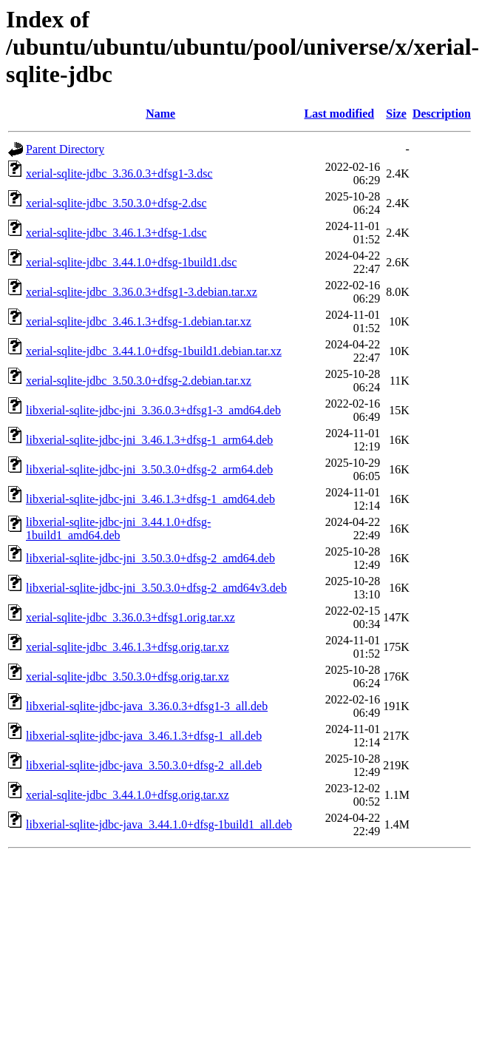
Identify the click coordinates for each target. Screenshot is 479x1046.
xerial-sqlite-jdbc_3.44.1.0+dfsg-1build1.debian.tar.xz (154, 351)
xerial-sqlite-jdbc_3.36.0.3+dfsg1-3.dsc (119, 173)
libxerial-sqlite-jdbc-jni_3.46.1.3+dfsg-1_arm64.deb (149, 439)
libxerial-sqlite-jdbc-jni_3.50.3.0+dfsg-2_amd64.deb (150, 558)
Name (160, 113)
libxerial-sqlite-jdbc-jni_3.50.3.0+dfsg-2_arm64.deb (149, 469)
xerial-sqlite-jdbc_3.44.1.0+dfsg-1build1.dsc (131, 262)
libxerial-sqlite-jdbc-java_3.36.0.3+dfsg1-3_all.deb (147, 706)
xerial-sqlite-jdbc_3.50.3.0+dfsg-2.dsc (116, 203)
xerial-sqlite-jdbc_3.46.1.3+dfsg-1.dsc (116, 232)
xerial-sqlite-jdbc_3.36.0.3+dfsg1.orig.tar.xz (130, 617)
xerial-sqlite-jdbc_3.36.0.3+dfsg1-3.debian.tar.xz (141, 292)
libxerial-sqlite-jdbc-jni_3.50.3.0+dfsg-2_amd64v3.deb (156, 587)
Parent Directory (65, 149)
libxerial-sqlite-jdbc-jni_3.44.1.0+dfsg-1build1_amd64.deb (118, 528)
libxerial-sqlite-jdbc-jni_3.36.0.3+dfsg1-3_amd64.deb (153, 410)
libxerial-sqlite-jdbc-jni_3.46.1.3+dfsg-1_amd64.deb (150, 499)
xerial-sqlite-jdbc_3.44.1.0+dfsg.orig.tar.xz (127, 795)
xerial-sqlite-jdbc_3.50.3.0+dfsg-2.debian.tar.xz (138, 380)
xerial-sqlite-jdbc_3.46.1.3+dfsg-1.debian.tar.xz (138, 321)
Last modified (340, 113)
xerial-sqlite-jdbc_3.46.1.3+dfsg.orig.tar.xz (127, 647)
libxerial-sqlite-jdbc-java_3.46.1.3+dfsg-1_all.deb (144, 735)
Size (396, 113)
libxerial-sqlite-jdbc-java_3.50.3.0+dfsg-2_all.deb (144, 765)
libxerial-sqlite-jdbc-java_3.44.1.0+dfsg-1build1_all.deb (159, 824)
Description (441, 113)
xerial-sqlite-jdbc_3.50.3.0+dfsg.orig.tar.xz (127, 676)
